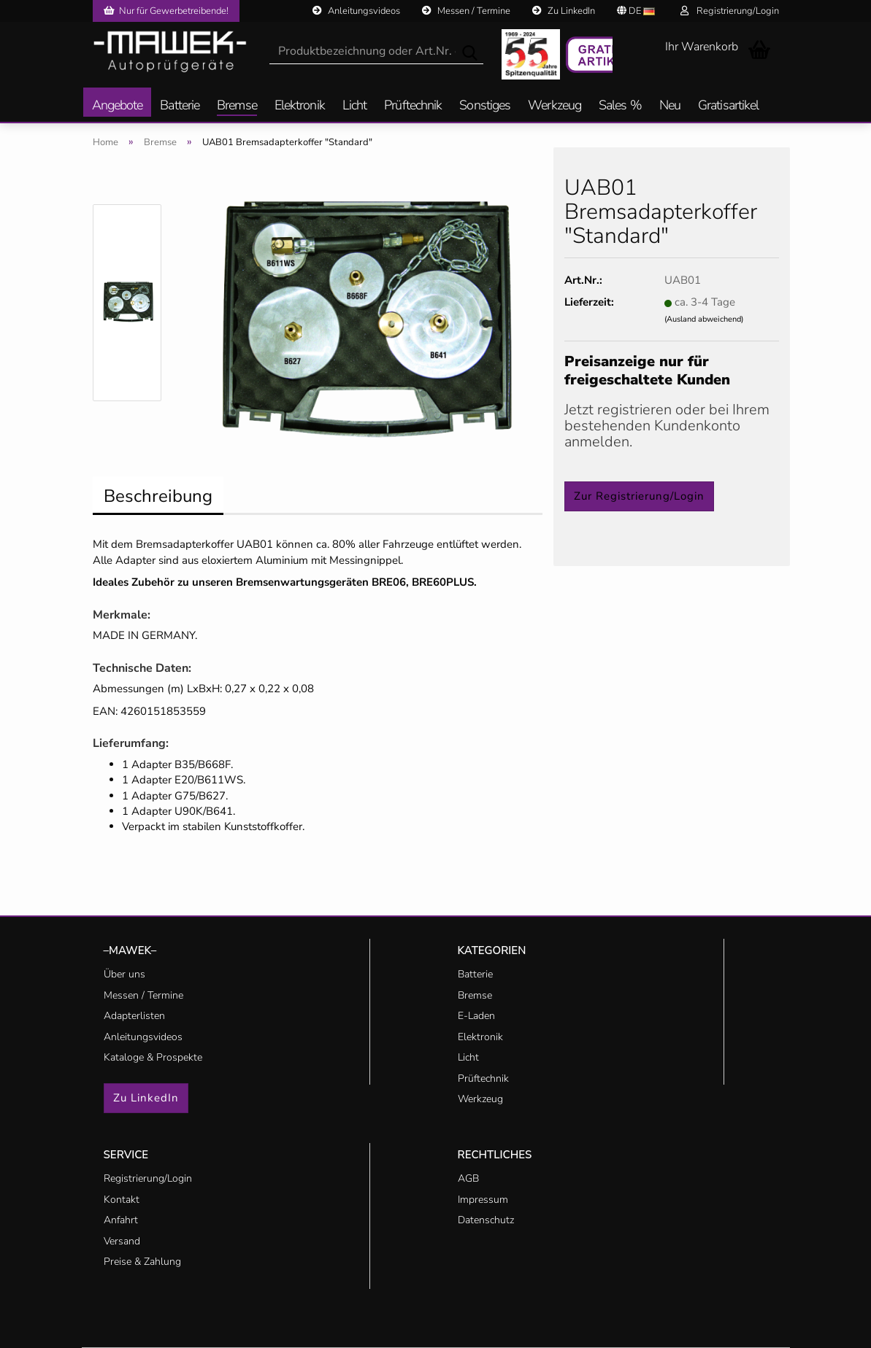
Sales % (620, 106)
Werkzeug (554, 106)
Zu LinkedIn (563, 11)
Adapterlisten (134, 1016)
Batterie (179, 106)
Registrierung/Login (729, 11)
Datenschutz (486, 1220)
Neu (669, 106)
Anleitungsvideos (356, 11)
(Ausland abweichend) (703, 319)
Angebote (117, 106)
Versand (122, 1241)
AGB (468, 1178)
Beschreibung (158, 496)
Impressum (483, 1199)
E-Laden (476, 1016)
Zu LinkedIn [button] (146, 1098)
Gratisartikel (728, 106)
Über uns (124, 974)
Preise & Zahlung (142, 1261)
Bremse (237, 106)
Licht (354, 106)
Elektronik (300, 106)
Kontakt (121, 1199)
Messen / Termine (466, 11)
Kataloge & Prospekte (153, 1057)
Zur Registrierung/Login (639, 496)
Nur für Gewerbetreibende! (166, 11)
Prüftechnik (413, 106)
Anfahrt (121, 1220)
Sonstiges (484, 106)
